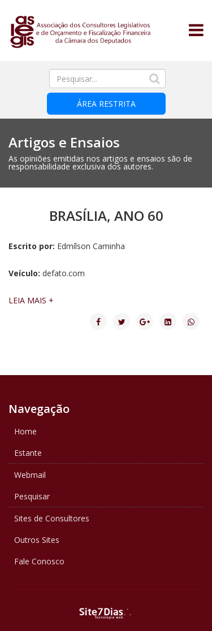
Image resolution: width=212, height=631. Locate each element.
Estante (28, 452)
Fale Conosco (39, 561)
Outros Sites (36, 539)
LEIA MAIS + (31, 300)
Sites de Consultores (51, 518)
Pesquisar (32, 496)
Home (25, 431)
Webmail (30, 474)
